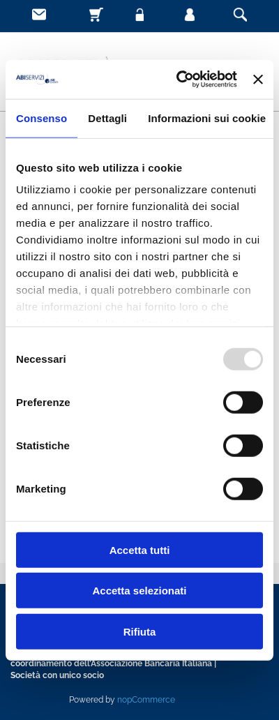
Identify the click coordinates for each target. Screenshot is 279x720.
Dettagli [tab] (107, 117)
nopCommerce (146, 700)
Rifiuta (139, 631)
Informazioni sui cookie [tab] (207, 117)
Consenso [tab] (41, 117)
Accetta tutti (140, 549)
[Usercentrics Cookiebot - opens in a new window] (179, 79)
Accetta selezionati (139, 591)
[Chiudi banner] (258, 79)
